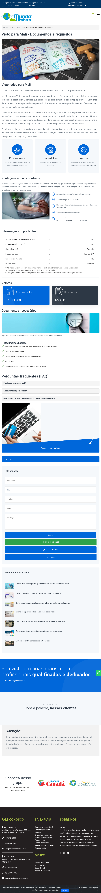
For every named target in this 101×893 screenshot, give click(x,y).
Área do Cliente (76, 3)
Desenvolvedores (42, 843)
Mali (18, 27)
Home (5, 27)
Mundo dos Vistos (42, 863)
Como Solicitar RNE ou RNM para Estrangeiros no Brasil (40, 621)
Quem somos (40, 840)
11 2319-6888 (50, 549)
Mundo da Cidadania (43, 871)
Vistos (12, 27)
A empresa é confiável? (44, 827)
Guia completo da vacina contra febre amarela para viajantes (43, 603)
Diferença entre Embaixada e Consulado (34, 641)
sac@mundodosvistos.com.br (16, 849)
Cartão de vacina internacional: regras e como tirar (38, 593)
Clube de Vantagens (68, 219)
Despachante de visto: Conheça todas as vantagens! (39, 631)
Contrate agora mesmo (15, 681)
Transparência (40, 848)
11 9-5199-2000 (50, 542)
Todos (8, 459)
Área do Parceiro (75, 6)
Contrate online (50, 448)
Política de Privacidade (43, 838)
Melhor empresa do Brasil (44, 845)
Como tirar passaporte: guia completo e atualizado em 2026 (42, 583)
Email (50, 557)
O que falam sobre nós (44, 835)
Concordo (65, 890)
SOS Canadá (40, 865)
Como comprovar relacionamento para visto (35, 612)
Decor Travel (40, 868)
